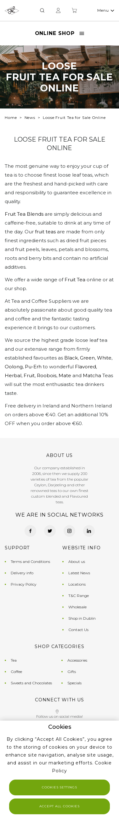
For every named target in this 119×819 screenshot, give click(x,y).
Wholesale (77, 607)
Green (87, 358)
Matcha (92, 375)
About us (76, 561)
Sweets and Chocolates (31, 683)
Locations (77, 584)
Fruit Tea (75, 280)
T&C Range (78, 595)
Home (11, 117)
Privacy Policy (24, 584)
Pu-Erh (33, 367)
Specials (74, 683)
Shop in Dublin (82, 618)
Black (71, 358)
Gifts (71, 671)
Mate (65, 375)
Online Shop (59, 33)
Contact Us (78, 629)
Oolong (14, 367)
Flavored (85, 367)
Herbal (13, 375)
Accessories (77, 660)
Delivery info (22, 572)
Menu (105, 10)
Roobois (46, 375)
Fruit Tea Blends (24, 214)
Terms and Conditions (30, 561)
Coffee (16, 671)
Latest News (79, 572)
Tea (14, 660)
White (104, 358)
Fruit (29, 375)
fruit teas (45, 232)
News (30, 117)
